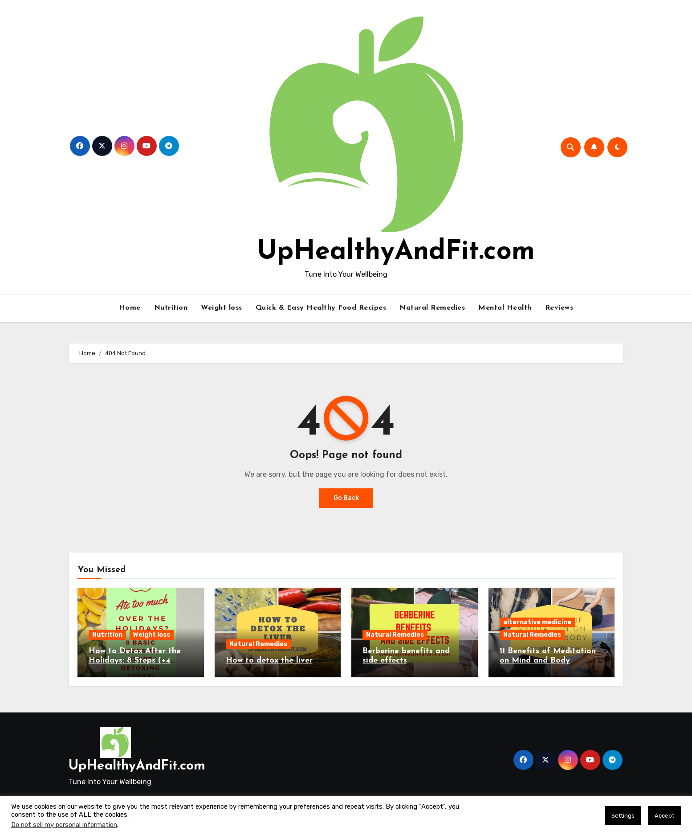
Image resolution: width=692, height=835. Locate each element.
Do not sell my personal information (64, 825)
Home (130, 307)
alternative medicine (537, 622)
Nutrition (171, 307)
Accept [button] (664, 815)
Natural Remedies (432, 307)
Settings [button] (623, 815)
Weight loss (221, 307)
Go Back (346, 498)
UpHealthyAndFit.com (396, 252)
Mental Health (505, 307)
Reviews (559, 307)
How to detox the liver (269, 660)
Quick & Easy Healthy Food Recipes (321, 307)
